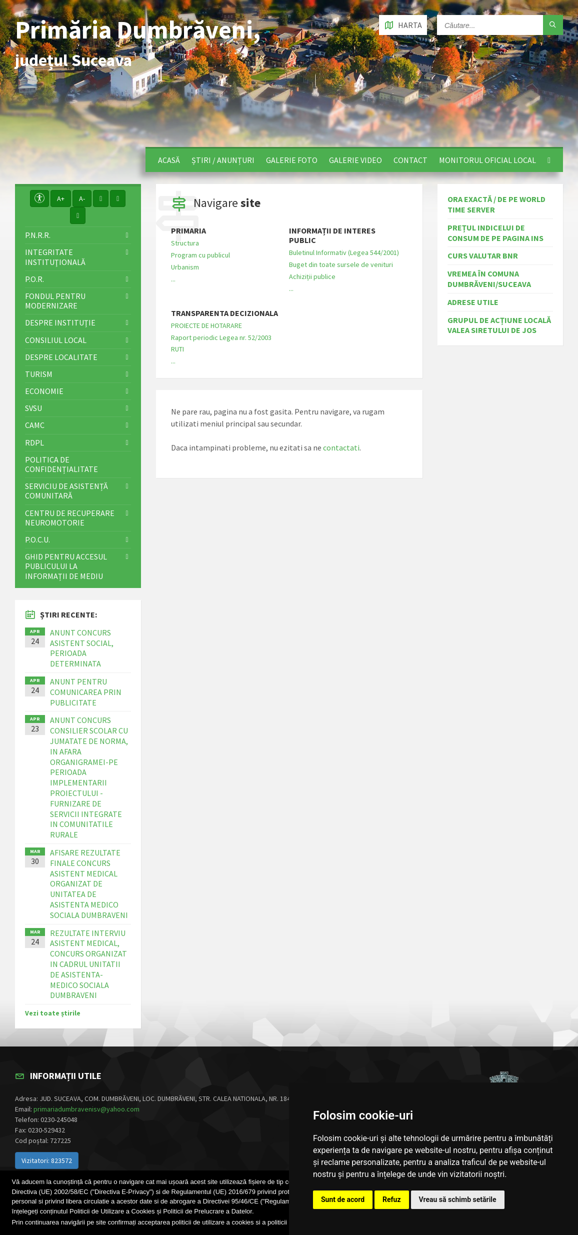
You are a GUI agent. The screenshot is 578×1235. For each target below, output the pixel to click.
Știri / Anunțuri (223, 160)
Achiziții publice (312, 276)
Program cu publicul (200, 255)
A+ (60, 198)
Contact (411, 160)
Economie (44, 391)
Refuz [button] (391, 1200)
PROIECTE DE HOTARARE (206, 325)
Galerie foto (292, 160)
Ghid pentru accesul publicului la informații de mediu (66, 566)
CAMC (34, 425)
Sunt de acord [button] (342, 1200)
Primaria (188, 231)
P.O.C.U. (37, 539)
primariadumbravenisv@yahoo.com (87, 1109)
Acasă (169, 160)
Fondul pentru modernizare (55, 300)
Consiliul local (55, 340)
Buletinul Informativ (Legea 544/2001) (344, 252)
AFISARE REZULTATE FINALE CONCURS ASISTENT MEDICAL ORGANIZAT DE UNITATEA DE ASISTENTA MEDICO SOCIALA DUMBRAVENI (89, 884)
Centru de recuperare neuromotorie (69, 518)
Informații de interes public (332, 235)
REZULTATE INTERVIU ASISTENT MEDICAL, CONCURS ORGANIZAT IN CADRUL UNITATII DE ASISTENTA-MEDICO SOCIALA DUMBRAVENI (88, 964)
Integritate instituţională (55, 256)
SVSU (33, 408)
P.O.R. (34, 279)
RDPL (34, 443)
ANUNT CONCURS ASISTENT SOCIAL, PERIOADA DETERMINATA (82, 648)
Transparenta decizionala (224, 313)
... (173, 279)
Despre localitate (61, 357)
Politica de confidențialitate (61, 464)
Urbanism (185, 267)
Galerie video (355, 160)
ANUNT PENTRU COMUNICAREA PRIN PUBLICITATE (86, 692)
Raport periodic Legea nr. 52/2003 (221, 337)
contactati (341, 447)
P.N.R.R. (37, 235)
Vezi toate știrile (52, 1013)
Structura (185, 243)
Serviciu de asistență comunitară (66, 490)
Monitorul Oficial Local (487, 160)
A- (82, 198)
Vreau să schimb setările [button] (457, 1200)
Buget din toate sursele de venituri (341, 264)
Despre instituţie (60, 323)
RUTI (177, 349)
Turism (38, 374)
